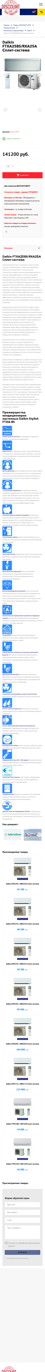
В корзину (23, 175)
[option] (22, 74)
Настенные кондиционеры (14, 30)
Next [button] (39, 75)
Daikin (29, 30)
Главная (6, 25)
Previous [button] (5, 75)
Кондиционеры (9, 28)
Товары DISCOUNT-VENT (22, 25)
